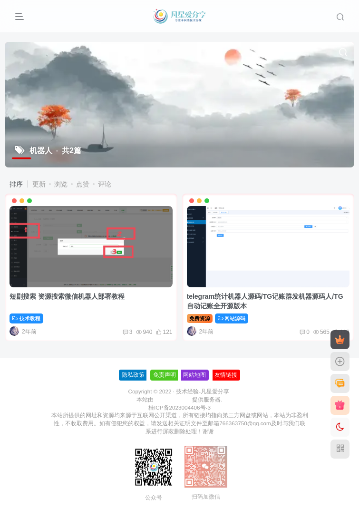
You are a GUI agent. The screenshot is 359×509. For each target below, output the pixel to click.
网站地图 (194, 375)
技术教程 (26, 318)
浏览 (61, 184)
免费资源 (199, 318)
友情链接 (225, 375)
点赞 (82, 184)
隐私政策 (133, 375)
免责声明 (164, 375)
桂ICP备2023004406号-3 (179, 407)
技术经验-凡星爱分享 (202, 391)
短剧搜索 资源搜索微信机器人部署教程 (67, 296)
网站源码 (232, 318)
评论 (104, 184)
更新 (39, 184)
